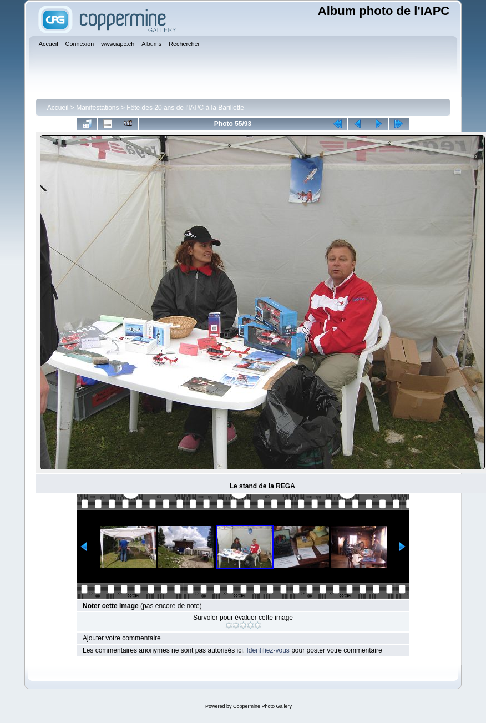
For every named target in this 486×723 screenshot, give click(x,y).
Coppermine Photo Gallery (262, 706)
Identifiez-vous (267, 650)
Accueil (58, 108)
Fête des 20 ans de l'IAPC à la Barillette (185, 108)
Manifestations (97, 108)
